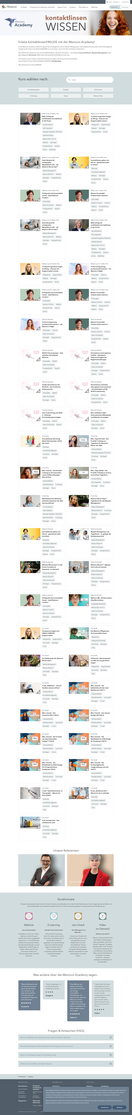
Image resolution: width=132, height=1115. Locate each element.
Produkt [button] (66, 90)
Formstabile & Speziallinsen (22, 1096)
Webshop (94, 7)
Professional (125, 7)
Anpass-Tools (62, 7)
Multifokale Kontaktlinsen (36, 1096)
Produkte (24, 7)
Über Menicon (83, 7)
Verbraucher (114, 7)
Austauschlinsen (22, 1089)
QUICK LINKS (90, 1082)
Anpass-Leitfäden (37, 1105)
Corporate (125, 2)
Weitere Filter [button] (98, 96)
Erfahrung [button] (33, 96)
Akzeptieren (104, 1107)
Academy (72, 7)
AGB (42, 1111)
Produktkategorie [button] (34, 90)
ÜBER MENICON (57, 1082)
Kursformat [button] (98, 90)
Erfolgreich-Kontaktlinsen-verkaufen (42, 7)
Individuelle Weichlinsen (21, 1092)
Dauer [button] (66, 96)
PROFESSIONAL (23, 1082)
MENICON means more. (38, 1092)
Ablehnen (119, 1107)
